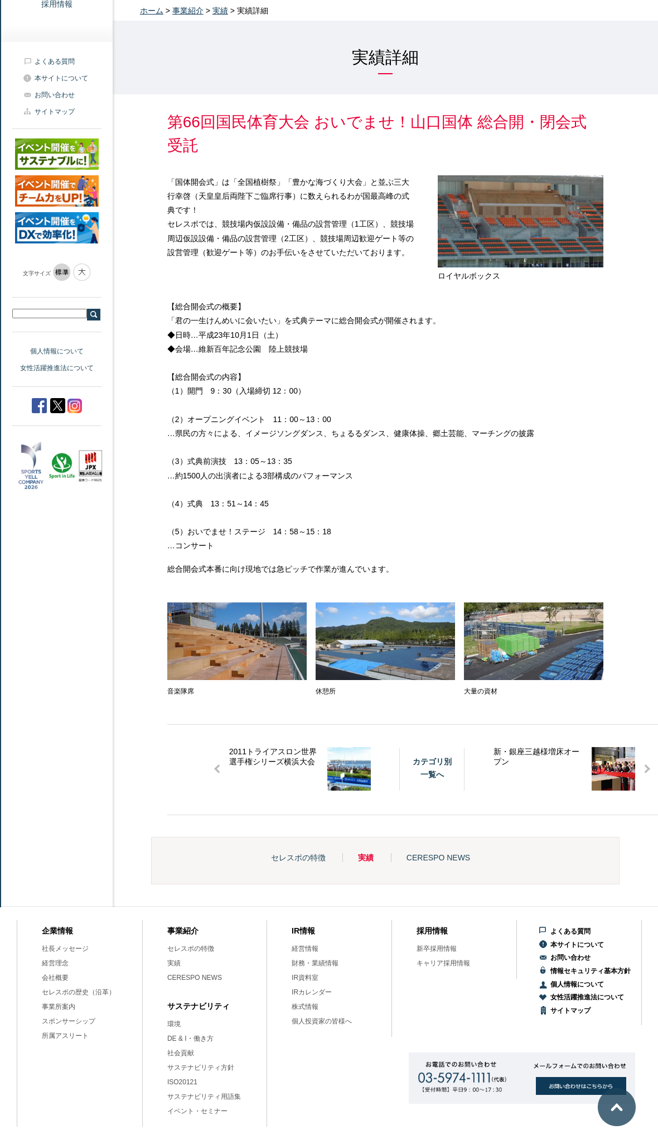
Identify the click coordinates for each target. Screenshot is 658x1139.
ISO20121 (182, 1082)
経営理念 (55, 963)
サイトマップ (55, 112)
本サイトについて (61, 78)
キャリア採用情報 (443, 963)
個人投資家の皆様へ (322, 1021)
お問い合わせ (55, 95)
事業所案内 (58, 1007)
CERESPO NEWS (438, 857)
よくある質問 (55, 61)
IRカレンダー (312, 992)
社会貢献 (180, 1053)
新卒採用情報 (437, 949)
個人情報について (57, 351)
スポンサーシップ (68, 1021)
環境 (174, 1024)
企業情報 (57, 930)
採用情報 (432, 930)
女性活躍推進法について (57, 368)
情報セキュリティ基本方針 (590, 971)
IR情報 (303, 930)
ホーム (151, 10)
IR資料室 (305, 978)
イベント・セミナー (197, 1111)
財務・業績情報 (315, 963)
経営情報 (305, 949)
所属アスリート (65, 1036)
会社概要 (55, 978)
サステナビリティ (198, 1006)
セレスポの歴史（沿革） (78, 992)
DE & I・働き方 (190, 1038)
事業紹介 (188, 10)
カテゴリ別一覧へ (432, 767)
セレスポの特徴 (298, 857)
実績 (220, 10)
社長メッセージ (65, 949)
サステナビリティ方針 (200, 1067)
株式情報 (305, 1007)
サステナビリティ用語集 (204, 1096)
